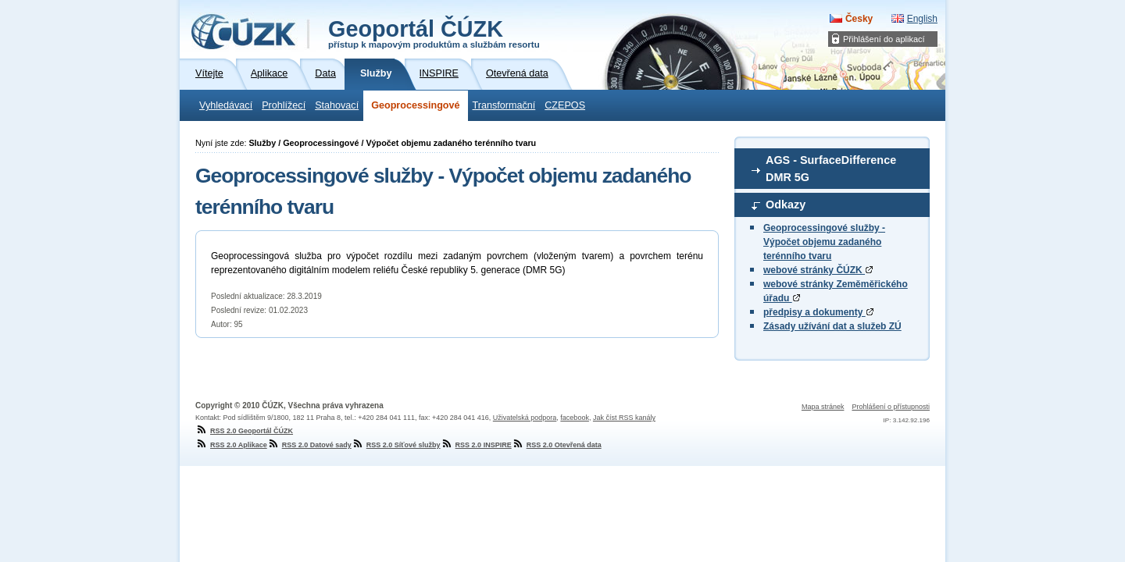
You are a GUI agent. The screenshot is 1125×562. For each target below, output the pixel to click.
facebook (574, 418)
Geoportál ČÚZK (434, 32)
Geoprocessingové (415, 105)
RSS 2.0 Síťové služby (396, 445)
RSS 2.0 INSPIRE (476, 445)
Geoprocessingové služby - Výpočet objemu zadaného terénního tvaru (824, 241)
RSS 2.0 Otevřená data (557, 445)
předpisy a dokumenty (818, 312)
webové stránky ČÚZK (818, 270)
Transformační (504, 105)
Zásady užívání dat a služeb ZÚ (832, 326)
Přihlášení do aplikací (884, 39)
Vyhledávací (225, 105)
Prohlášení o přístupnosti (891, 407)
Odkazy (785, 204)
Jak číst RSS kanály (624, 418)
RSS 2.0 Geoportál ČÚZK (244, 431)
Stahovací (337, 105)
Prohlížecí (283, 105)
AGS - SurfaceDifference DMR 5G (831, 168)
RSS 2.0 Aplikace (231, 445)
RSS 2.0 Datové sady (309, 445)
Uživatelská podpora (525, 418)
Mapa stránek (823, 407)
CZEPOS (565, 105)
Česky (859, 18)
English (922, 18)
